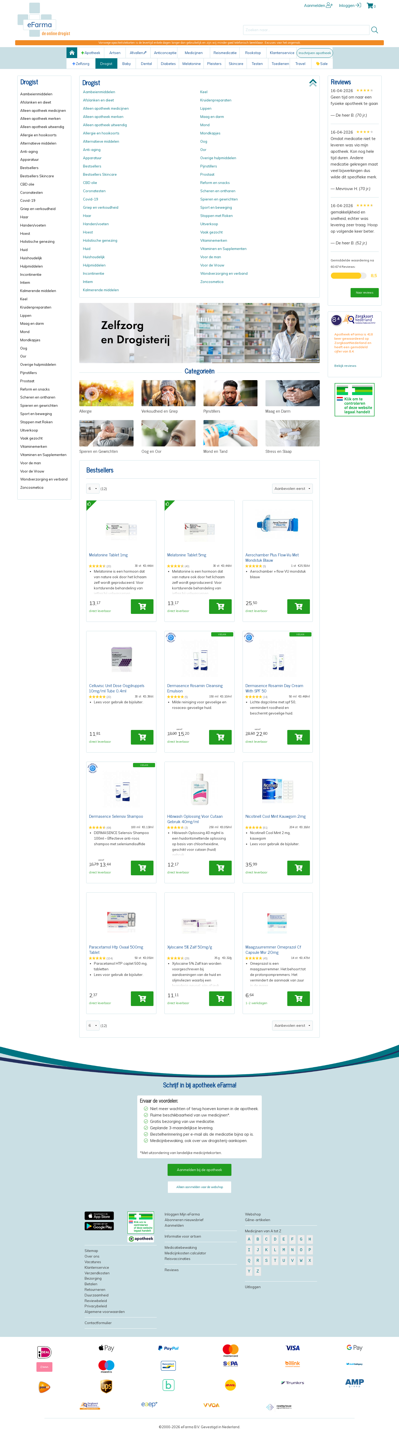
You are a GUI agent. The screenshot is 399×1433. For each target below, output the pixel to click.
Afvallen (138, 53)
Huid (24, 250)
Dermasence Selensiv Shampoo (116, 817)
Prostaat (27, 381)
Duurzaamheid (97, 1298)
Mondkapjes (30, 340)
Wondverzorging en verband (44, 479)
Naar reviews (364, 292)
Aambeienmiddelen (36, 94)
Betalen (91, 1287)
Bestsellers (29, 168)
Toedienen (280, 63)
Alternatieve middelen (38, 143)
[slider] (364, 90)
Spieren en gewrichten (39, 405)
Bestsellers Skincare (37, 176)
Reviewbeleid (96, 1304)
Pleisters (214, 63)
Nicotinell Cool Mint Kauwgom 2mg (276, 817)
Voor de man (30, 463)
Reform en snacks (35, 389)
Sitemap (91, 1254)
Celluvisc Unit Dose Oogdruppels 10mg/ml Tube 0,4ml (116, 689)
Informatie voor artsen (183, 1239)
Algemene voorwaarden (105, 1315)
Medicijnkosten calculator (185, 1256)
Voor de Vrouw (32, 471)
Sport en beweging (36, 414)
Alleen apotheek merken (40, 118)
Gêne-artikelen (257, 1223)
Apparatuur (29, 159)
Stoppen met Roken (36, 422)
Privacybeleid (96, 1309)
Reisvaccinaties (177, 1262)
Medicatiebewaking (181, 1251)
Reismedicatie (225, 53)
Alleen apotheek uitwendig (42, 127)
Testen (257, 63)
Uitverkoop (29, 430)
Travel (300, 63)
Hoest (25, 233)
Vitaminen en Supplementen (43, 455)
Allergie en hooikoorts (38, 135)
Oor (23, 356)
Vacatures (93, 1265)
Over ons (92, 1259)
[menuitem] (44, 94)
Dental (146, 63)
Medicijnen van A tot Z (263, 1234)
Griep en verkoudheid (38, 209)
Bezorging (93, 1281)
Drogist (106, 63)
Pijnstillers (28, 373)
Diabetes (168, 63)
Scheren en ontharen (37, 397)
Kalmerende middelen (38, 291)
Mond (25, 332)
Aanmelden (318, 5)
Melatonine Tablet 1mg (108, 554)
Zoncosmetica (31, 487)
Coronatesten (31, 192)
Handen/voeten (33, 225)
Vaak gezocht (31, 438)
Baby (126, 63)
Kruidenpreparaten (35, 307)
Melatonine (191, 63)
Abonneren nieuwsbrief (184, 1223)
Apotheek (90, 53)
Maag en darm (32, 323)
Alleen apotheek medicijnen (43, 110)
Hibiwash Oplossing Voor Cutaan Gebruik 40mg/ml (195, 820)
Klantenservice (282, 53)
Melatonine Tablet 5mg (186, 554)
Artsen (114, 53)
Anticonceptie (165, 53)
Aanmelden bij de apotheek (199, 1173)
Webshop (253, 1217)
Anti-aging (29, 151)
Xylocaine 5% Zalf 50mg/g (189, 949)
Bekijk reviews (345, 366)
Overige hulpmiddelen (38, 364)
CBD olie (27, 184)
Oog (23, 348)
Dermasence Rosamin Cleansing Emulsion (195, 689)
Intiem (25, 282)
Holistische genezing (37, 241)
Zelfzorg (80, 63)
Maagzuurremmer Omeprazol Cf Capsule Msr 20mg (273, 952)
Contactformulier (98, 1326)
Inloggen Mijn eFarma (182, 1217)
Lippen (25, 315)
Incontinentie (30, 274)
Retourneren (95, 1293)
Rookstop (253, 53)
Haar (24, 217)
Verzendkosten (97, 1276)
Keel (23, 299)
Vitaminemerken (33, 446)
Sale (322, 63)
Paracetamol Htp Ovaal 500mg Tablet (116, 952)
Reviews (341, 81)
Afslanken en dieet (35, 102)
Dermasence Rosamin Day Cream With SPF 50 (274, 689)
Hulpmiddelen (31, 266)
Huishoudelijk (31, 258)
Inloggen (350, 5)
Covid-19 (27, 200)
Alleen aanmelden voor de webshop (199, 1190)
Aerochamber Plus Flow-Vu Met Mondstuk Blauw (272, 557)
